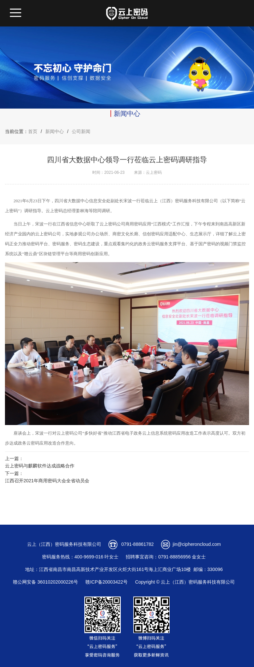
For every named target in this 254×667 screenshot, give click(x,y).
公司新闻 (81, 131)
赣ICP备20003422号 (106, 582)
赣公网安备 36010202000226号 (45, 582)
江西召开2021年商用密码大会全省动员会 (47, 480)
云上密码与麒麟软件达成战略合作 (39, 465)
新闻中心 (54, 131)
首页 (32, 131)
